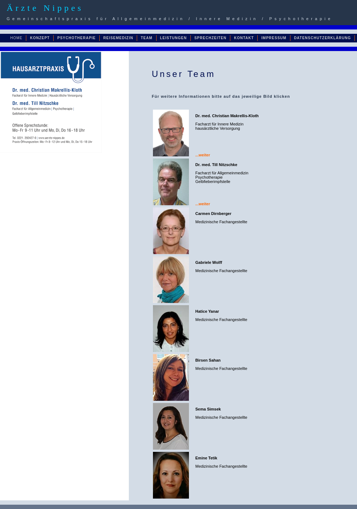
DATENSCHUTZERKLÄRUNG (322, 38)
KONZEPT (40, 38)
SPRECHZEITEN (210, 38)
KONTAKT (244, 38)
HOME (16, 38)
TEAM (146, 38)
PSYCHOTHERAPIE (76, 38)
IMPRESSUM (273, 38)
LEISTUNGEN (173, 38)
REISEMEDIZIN (118, 38)
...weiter (202, 155)
